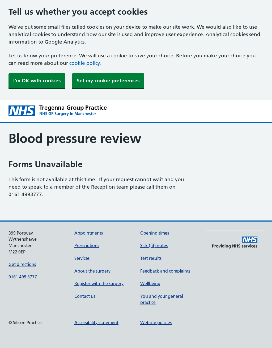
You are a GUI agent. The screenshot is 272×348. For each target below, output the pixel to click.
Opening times (154, 233)
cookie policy (84, 63)
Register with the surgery (99, 283)
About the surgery (92, 271)
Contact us (84, 296)
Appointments (88, 233)
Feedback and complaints (165, 271)
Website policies (156, 322)
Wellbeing (150, 283)
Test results (151, 258)
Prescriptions (86, 245)
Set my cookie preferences (108, 81)
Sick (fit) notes (154, 245)
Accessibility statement (96, 322)
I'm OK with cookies (37, 81)
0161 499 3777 (22, 276)
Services (82, 258)
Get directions (22, 264)
